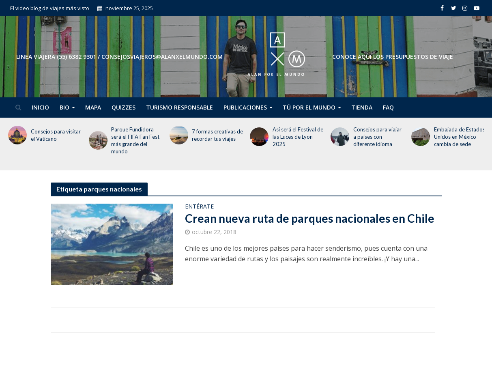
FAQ (388, 107)
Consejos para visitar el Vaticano (56, 135)
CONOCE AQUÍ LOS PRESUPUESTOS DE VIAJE (392, 56)
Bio (64, 107)
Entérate (199, 207)
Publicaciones (245, 107)
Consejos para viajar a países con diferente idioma (377, 136)
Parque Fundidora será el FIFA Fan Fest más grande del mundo (135, 140)
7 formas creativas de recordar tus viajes (217, 135)
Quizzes (123, 107)
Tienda (361, 107)
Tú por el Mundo (309, 107)
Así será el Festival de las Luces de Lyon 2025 (298, 136)
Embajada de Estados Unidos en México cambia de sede (459, 136)
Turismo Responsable (179, 107)
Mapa (93, 107)
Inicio (40, 107)
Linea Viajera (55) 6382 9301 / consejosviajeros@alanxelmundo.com (119, 56)
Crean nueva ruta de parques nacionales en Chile (309, 218)
